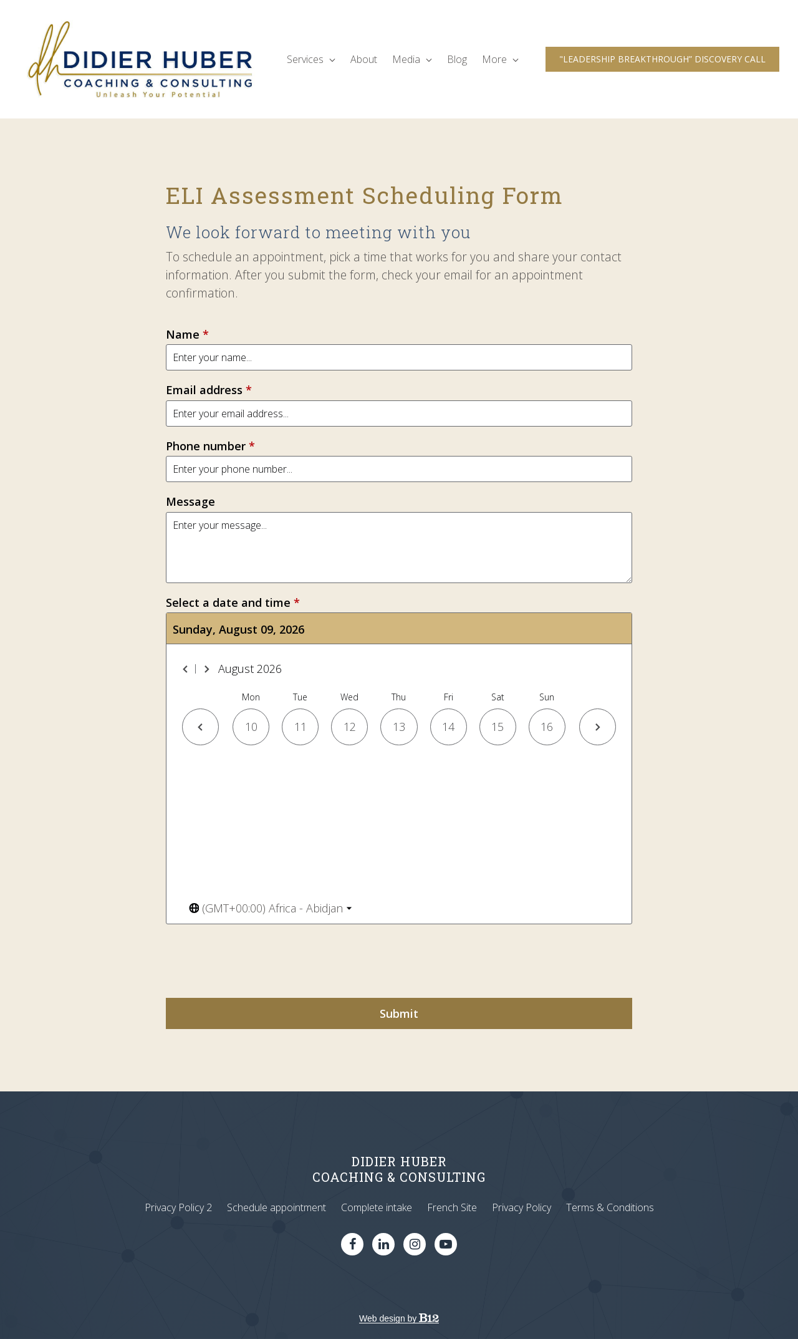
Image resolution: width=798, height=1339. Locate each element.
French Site (452, 1207)
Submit (399, 1013)
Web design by (399, 1318)
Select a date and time (233, 603)
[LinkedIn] (383, 1244)
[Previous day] (200, 726)
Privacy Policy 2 (178, 1207)
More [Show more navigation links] (500, 59)
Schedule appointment (276, 1207)
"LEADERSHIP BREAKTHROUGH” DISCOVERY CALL (662, 59)
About (363, 59)
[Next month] (206, 669)
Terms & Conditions (610, 1207)
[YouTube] (446, 1244)
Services (311, 59)
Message (190, 502)
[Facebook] (352, 1244)
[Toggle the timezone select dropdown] (270, 908)
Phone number (210, 446)
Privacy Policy (521, 1207)
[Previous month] (186, 669)
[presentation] (260, 961)
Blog (457, 59)
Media (412, 59)
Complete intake (376, 1207)
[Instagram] (414, 1244)
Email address (209, 390)
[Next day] (597, 726)
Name (187, 334)
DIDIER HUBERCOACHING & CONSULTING (399, 1169)
